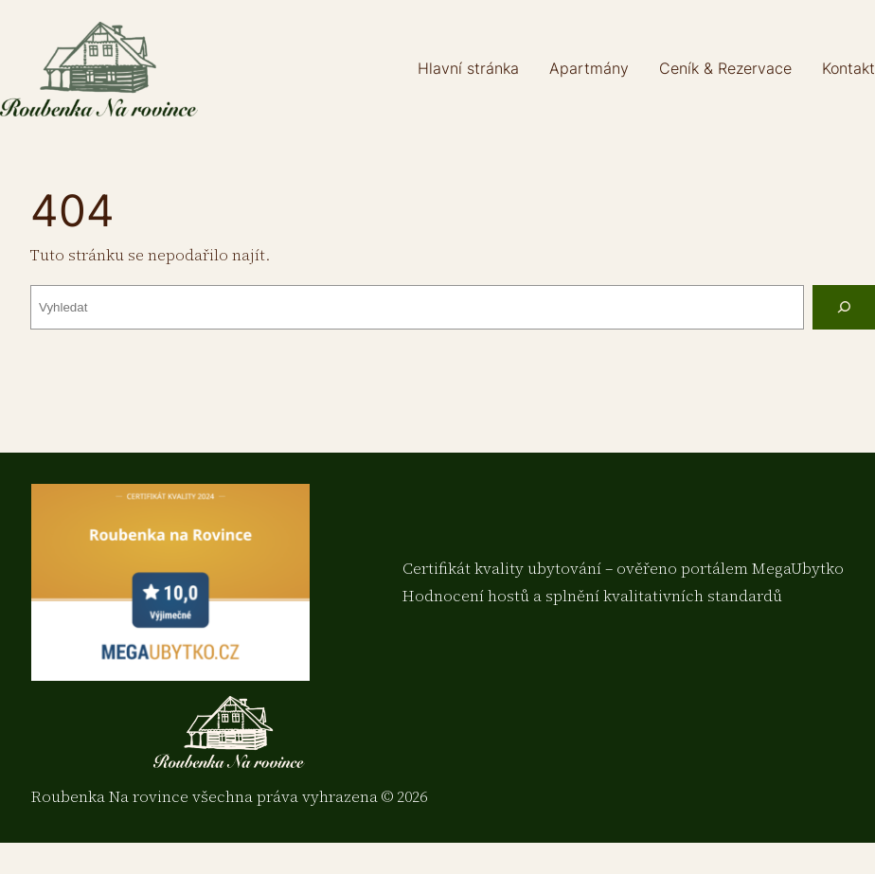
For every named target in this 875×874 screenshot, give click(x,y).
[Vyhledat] (843, 307)
